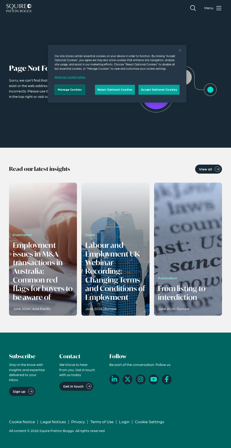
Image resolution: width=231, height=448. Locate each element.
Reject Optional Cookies (114, 89)
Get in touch (73, 386)
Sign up (19, 391)
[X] (127, 379)
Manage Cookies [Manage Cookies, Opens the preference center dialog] (70, 89)
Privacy (78, 421)
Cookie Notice (22, 421)
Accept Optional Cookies (159, 89)
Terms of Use (101, 421)
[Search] (192, 8)
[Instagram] (141, 379)
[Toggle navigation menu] (214, 8)
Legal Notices (53, 421)
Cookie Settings (149, 421)
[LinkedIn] (114, 379)
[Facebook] (167, 379)
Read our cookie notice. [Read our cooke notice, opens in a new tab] (70, 77)
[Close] (180, 50)
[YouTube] (154, 379)
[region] (117, 74)
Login (124, 421)
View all (205, 169)
